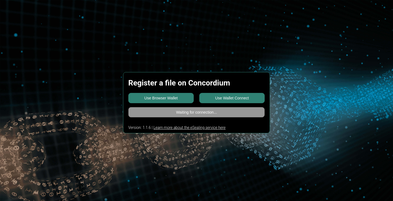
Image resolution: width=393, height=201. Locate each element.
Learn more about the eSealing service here (189, 127)
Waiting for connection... (196, 112)
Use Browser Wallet (161, 98)
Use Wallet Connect (232, 98)
